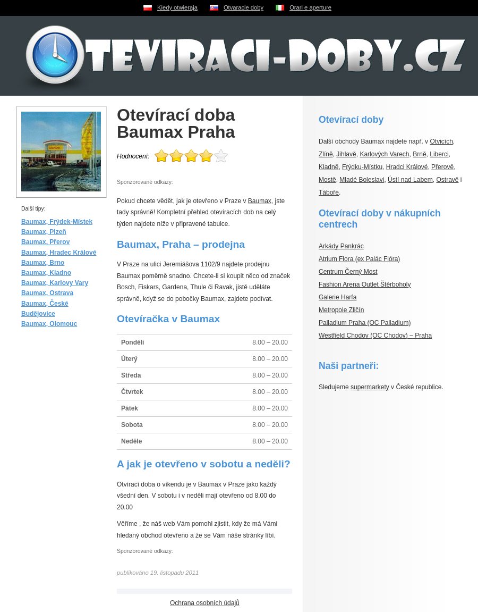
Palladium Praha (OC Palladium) (365, 322)
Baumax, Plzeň (43, 232)
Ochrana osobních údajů (205, 603)
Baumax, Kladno (46, 272)
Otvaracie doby (243, 7)
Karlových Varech (384, 154)
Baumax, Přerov (45, 242)
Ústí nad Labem (410, 179)
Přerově (442, 167)
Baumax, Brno (42, 262)
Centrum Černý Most (348, 271)
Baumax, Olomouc (49, 324)
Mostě (327, 179)
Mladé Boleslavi (361, 179)
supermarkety (370, 387)
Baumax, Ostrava (47, 293)
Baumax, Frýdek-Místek (56, 221)
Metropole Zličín (341, 310)
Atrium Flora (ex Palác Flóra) (359, 259)
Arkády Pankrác (341, 246)
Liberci (439, 154)
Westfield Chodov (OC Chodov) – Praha (375, 335)
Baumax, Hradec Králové (58, 252)
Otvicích (441, 141)
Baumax (259, 201)
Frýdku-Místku (362, 167)
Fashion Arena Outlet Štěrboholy (365, 284)
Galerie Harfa (337, 297)
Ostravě (447, 179)
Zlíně (326, 154)
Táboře (329, 192)
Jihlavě (346, 154)
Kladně (328, 167)
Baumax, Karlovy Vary (54, 283)
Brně (419, 154)
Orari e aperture (310, 7)
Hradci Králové (407, 167)
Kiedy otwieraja (177, 7)
